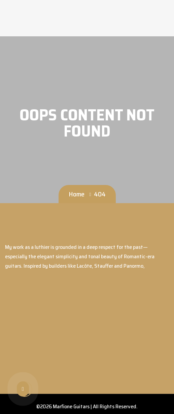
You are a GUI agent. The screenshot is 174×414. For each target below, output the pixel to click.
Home (76, 194)
